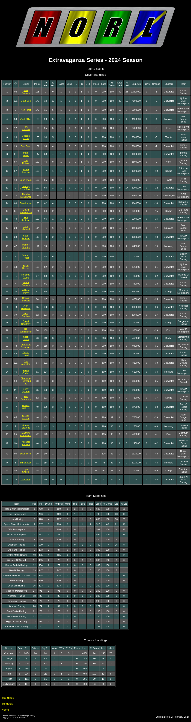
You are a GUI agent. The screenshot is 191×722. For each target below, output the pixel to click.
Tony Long (25, 479)
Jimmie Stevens (26, 426)
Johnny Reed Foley (26, 187)
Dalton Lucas (25, 353)
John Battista (26, 314)
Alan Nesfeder (26, 307)
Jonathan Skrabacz (26, 346)
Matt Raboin (25, 161)
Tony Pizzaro (26, 128)
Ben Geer (26, 146)
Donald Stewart (26, 299)
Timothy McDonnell (25, 195)
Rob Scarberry (26, 397)
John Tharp (26, 180)
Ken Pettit (26, 110)
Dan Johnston (26, 362)
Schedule (7, 703)
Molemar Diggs (25, 276)
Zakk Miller (25, 119)
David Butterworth (26, 211)
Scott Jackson (26, 237)
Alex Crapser (26, 91)
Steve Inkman (26, 170)
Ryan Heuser (25, 266)
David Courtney (26, 322)
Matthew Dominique (25, 434)
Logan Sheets (25, 470)
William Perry (25, 291)
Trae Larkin (26, 203)
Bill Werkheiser (26, 330)
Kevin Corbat (25, 372)
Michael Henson (26, 443)
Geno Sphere (25, 390)
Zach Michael (26, 227)
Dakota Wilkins (25, 406)
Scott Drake (26, 338)
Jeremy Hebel (26, 256)
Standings (7, 697)
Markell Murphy (26, 246)
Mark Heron (26, 154)
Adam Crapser (26, 283)
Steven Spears (25, 417)
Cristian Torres (26, 137)
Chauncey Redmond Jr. (26, 381)
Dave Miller (26, 453)
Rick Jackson (26, 218)
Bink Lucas (25, 462)
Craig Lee (26, 101)
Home (5, 709)
